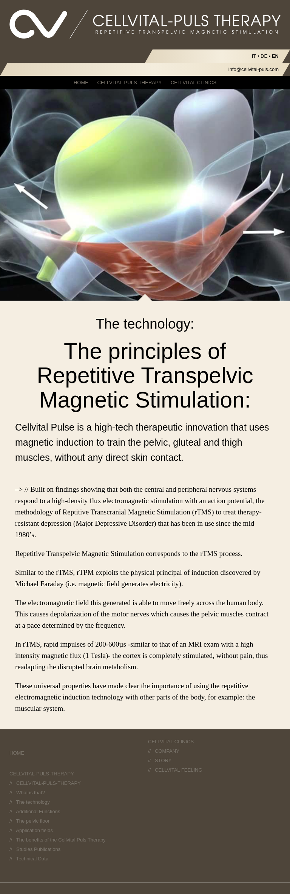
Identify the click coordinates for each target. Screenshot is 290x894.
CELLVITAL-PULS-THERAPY (129, 82)
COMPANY (167, 751)
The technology (33, 802)
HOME (81, 82)
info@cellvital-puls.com (253, 69)
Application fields (34, 830)
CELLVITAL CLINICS (193, 82)
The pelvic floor (32, 821)
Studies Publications (38, 849)
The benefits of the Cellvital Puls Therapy (61, 840)
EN (275, 56)
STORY (163, 760)
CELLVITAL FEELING (178, 770)
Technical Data (32, 859)
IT (254, 56)
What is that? (30, 792)
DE (264, 56)
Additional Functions (38, 811)
